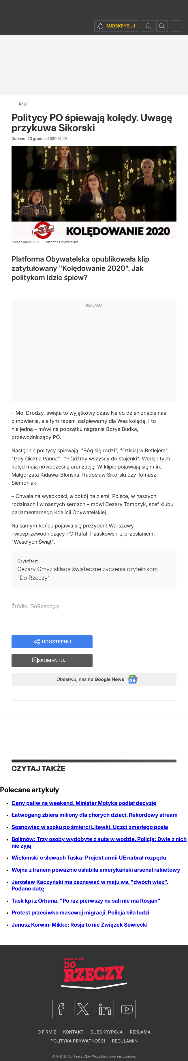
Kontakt (73, 1016)
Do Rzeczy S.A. (79, 1040)
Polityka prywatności (77, 1025)
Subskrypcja (107, 1016)
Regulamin (125, 1025)
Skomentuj (141, 642)
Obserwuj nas (85, 663)
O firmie (46, 1016)
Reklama (140, 1016)
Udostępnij (56, 642)
